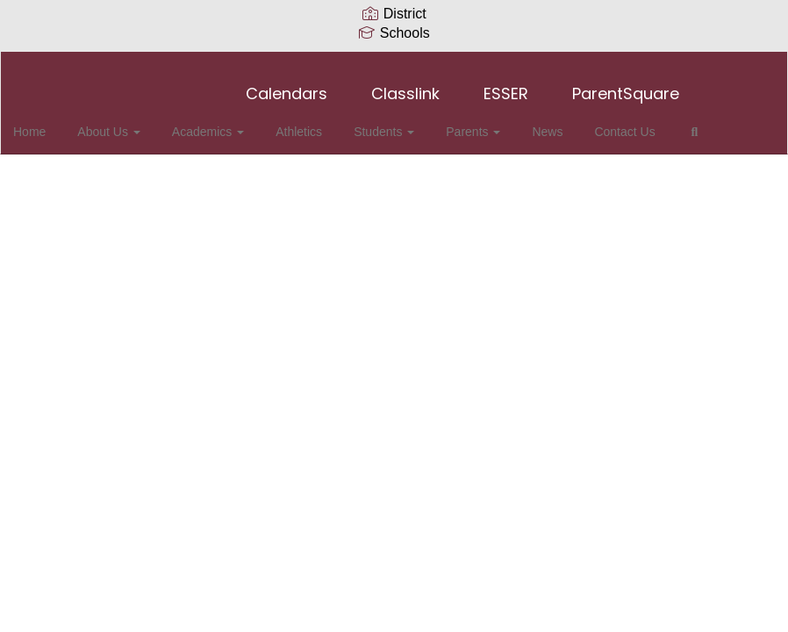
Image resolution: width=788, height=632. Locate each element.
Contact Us (614, 123)
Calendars (286, 85)
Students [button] (390, 123)
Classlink (405, 85)
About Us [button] (130, 123)
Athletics (310, 123)
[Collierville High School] (393, 63)
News (542, 123)
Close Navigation (86, 174)
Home (56, 123)
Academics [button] (225, 123)
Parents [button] (474, 123)
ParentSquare (625, 85)
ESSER (506, 85)
